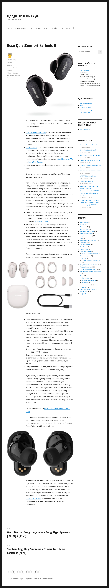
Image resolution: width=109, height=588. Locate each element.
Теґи (62, 28)
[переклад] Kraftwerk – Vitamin (90, 155)
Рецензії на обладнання (88, 269)
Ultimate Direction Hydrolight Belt (90, 166)
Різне (82, 276)
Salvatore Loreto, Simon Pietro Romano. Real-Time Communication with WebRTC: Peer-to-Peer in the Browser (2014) (90, 190)
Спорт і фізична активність (91, 260)
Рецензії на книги (86, 267)
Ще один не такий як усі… (23, 16)
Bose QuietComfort (42, 221)
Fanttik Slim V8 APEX (86, 181)
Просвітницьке (85, 256)
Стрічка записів (85, 107)
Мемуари (46, 28)
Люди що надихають (89, 280)
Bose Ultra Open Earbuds (88, 150)
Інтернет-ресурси (86, 233)
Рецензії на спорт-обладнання (90, 271)
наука (84, 258)
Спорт (31, 28)
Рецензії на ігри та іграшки (89, 265)
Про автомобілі (85, 245)
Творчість (83, 294)
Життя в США (84, 229)
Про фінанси (84, 249)
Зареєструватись (86, 103)
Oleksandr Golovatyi (11, 60)
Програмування (85, 251)
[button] (73, 28)
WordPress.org (85, 112)
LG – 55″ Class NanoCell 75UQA (90, 160)
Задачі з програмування (90, 254)
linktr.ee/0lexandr (85, 129)
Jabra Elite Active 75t (65, 159)
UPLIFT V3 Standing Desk (88, 176)
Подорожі (83, 242)
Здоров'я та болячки (87, 231)
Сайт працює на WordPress (43, 579)
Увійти (82, 105)
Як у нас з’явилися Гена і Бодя (90, 145)
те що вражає (86, 285)
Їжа (81, 238)
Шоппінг (84, 287)
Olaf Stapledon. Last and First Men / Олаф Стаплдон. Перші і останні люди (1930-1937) (90, 203)
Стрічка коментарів (86, 110)
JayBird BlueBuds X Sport (36, 132)
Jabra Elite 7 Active (35, 162)
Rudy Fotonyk (84, 70)
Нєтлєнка (38, 28)
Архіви (68, 28)
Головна (9, 28)
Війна (82, 225)
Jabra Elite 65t (31, 147)
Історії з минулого (86, 236)
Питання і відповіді (20, 28)
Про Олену (83, 247)
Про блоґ (55, 28)
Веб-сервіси (84, 222)
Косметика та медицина (88, 240)
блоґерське (86, 278)
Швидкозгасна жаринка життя (90, 171)
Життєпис (83, 227)
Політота (85, 283)
